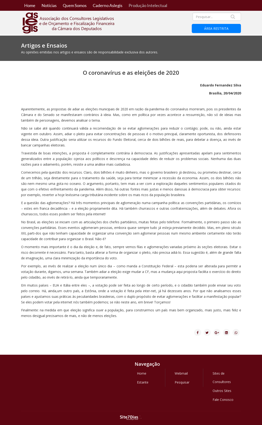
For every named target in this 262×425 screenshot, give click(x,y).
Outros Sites (222, 390)
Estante (142, 382)
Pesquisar (182, 382)
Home (29, 5)
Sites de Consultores (222, 377)
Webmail (181, 373)
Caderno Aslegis (107, 5)
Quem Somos (75, 5)
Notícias (49, 5)
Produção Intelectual (148, 5)
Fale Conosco (223, 399)
